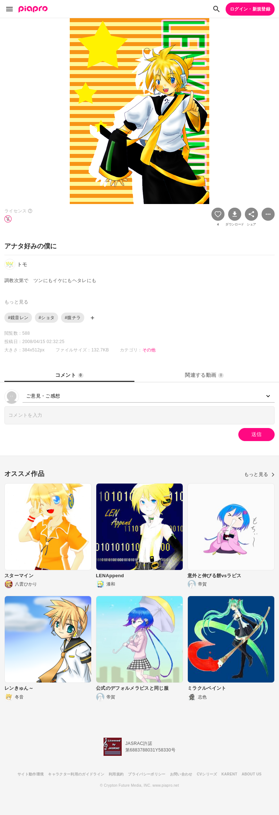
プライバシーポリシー (146, 774)
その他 (149, 350)
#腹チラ (73, 317)
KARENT (230, 774)
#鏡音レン (18, 317)
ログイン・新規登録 (250, 9)
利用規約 (116, 774)
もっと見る (259, 474)
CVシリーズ (207, 774)
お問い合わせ (181, 774)
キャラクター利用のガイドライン (76, 774)
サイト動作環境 (30, 774)
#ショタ (46, 317)
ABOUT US (252, 774)
